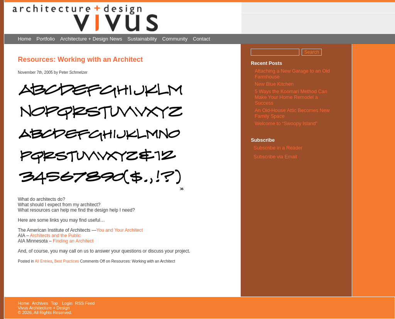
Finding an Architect (73, 241)
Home (24, 39)
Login (67, 303)
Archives (40, 303)
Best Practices (66, 261)
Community (175, 39)
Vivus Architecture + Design (44, 307)
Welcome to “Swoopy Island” (286, 123)
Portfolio (46, 39)
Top (54, 303)
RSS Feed (85, 303)
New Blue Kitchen (274, 84)
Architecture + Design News (91, 39)
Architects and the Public (55, 235)
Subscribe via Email (274, 157)
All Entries (43, 261)
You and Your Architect (119, 230)
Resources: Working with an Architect (80, 59)
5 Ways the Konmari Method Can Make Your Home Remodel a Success (291, 97)
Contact (201, 39)
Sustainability (142, 39)
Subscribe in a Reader (277, 148)
